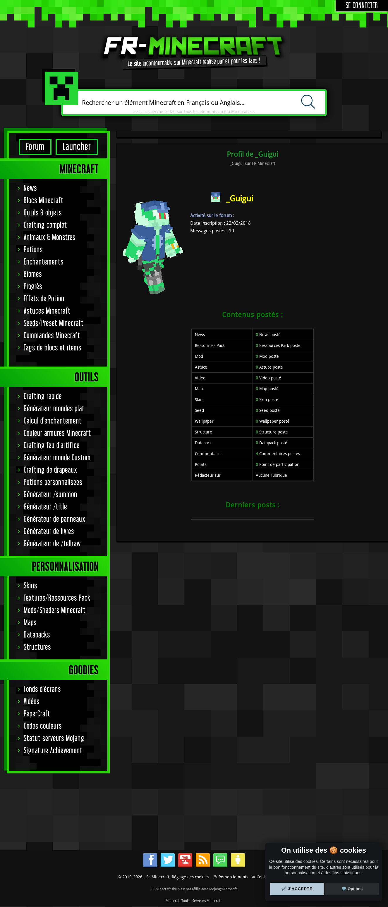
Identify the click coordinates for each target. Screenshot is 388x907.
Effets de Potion (44, 299)
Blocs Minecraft (43, 200)
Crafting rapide (43, 396)
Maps (30, 623)
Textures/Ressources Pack (57, 598)
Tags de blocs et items (52, 348)
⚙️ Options (352, 889)
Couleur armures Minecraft (57, 433)
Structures (37, 647)
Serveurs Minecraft (207, 900)
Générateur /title (45, 507)
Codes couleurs (43, 726)
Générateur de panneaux (54, 519)
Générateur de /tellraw (52, 544)
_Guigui (239, 198)
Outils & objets (43, 213)
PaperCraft (37, 714)
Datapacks (37, 635)
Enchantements (43, 262)
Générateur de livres (49, 531)
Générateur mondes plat (54, 409)
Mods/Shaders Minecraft (55, 610)
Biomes (33, 274)
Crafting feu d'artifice (52, 445)
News (30, 188)
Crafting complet (45, 225)
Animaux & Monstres (49, 237)
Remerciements (233, 877)
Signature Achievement (53, 751)
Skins (30, 586)
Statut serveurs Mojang (54, 738)
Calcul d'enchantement (53, 421)
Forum (35, 147)
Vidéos (32, 701)
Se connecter (362, 5)
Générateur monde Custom (57, 458)
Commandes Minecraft (52, 335)
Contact (263, 877)
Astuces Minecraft (47, 311)
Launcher (77, 147)
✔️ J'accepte (297, 889)
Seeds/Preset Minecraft (54, 323)
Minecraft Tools (177, 900)
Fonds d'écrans (42, 689)
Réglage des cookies (190, 877)
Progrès (33, 286)
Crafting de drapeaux (50, 470)
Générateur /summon (50, 494)
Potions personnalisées (53, 482)
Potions (33, 250)
